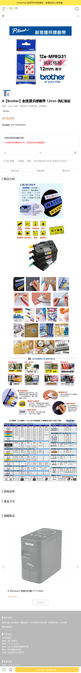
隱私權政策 (7, 592)
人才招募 (63, 588)
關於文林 (6, 588)
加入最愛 (9, 161)
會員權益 (15, 588)
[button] (77, 549)
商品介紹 (15, 170)
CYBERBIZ (56, 662)
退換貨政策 (53, 588)
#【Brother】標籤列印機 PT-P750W (22, 558)
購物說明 (24, 588)
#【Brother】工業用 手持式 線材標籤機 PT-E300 (57, 558)
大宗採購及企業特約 (38, 588)
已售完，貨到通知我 (47, 670)
